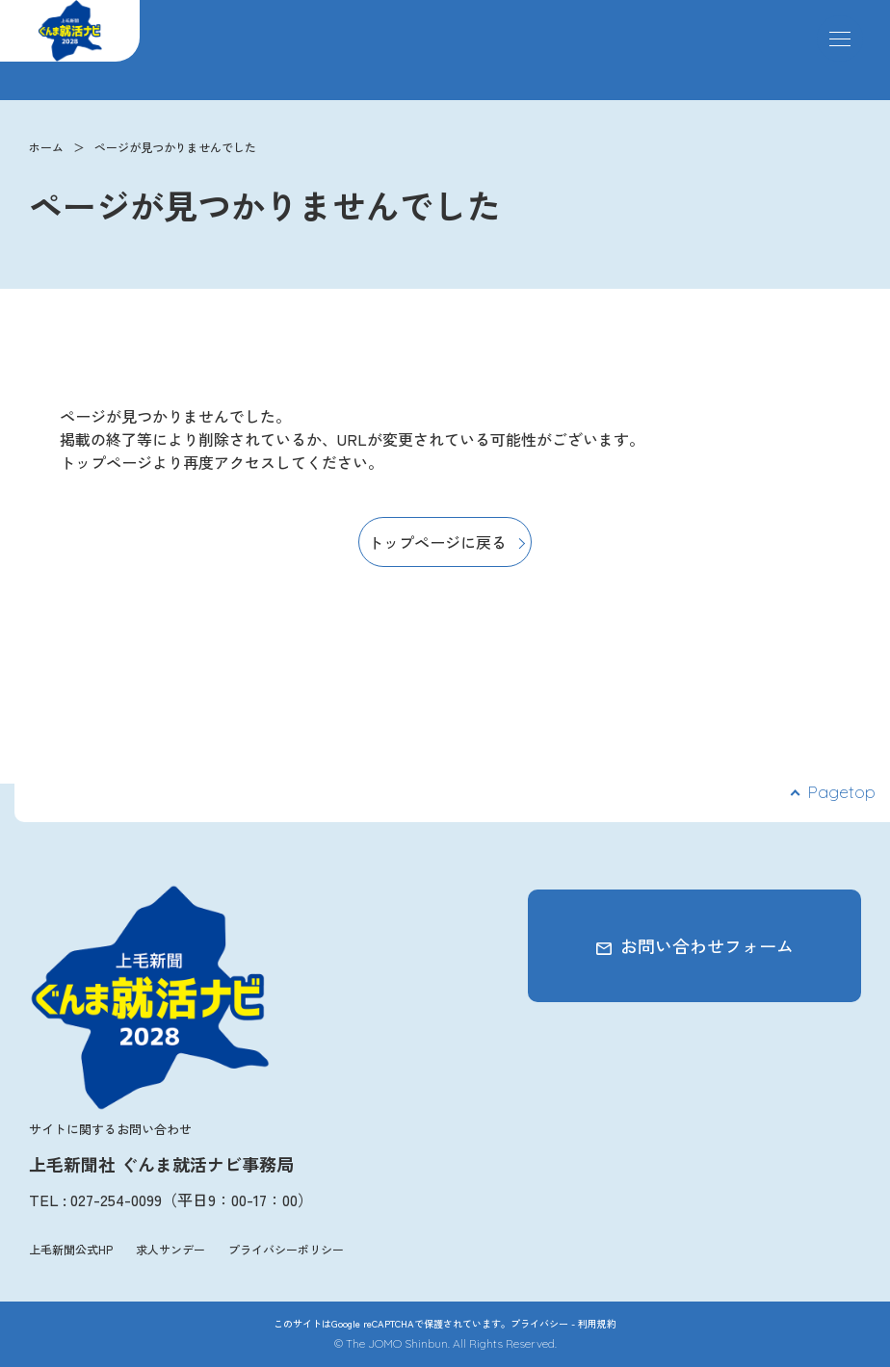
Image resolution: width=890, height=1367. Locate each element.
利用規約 (597, 1323)
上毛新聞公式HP (71, 1249)
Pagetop (841, 792)
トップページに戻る (437, 542)
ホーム (46, 147)
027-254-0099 (116, 1199)
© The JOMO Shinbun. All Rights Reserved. (445, 1343)
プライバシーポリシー (286, 1249)
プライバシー (539, 1323)
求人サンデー (170, 1249)
